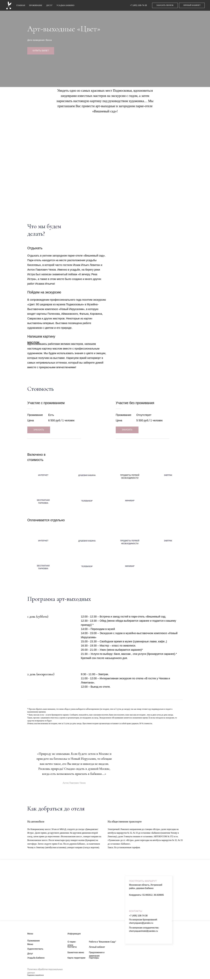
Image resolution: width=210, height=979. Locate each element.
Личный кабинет (97, 947)
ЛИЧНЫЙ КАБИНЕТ (191, 5)
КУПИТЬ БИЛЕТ (41, 51)
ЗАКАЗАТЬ (38, 430)
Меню (30, 944)
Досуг (30, 953)
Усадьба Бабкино (35, 958)
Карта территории (76, 958)
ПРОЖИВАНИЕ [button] (35, 5)
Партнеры (94, 958)
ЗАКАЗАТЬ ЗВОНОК (164, 5)
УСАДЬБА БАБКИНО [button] (65, 5)
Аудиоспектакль (35, 949)
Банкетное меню (76, 952)
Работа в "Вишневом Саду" (102, 942)
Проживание (33, 941)
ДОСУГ (49, 5)
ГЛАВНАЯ (20, 5)
